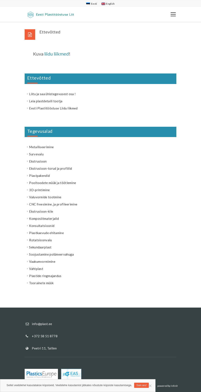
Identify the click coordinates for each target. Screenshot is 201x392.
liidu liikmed (56, 54)
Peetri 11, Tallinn (44, 348)
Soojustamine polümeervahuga (51, 254)
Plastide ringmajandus (45, 276)
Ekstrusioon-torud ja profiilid (50, 168)
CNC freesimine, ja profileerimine (53, 204)
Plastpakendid (39, 175)
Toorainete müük (41, 283)
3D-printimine (39, 190)
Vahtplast (36, 269)
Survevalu (36, 154)
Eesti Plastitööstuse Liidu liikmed (53, 108)
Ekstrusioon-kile (41, 211)
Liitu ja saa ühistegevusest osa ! (52, 94)
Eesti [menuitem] (94, 3)
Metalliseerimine (41, 147)
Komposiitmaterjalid (44, 218)
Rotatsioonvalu (40, 240)
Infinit (174, 385)
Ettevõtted (39, 77)
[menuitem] (91, 3)
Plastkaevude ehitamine (46, 233)
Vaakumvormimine (42, 261)
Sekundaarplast (40, 247)
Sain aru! (141, 385)
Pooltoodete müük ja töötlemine (52, 183)
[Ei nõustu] (150, 386)
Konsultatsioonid (41, 226)
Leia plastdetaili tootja (45, 101)
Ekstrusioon (38, 161)
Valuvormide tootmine (45, 197)
